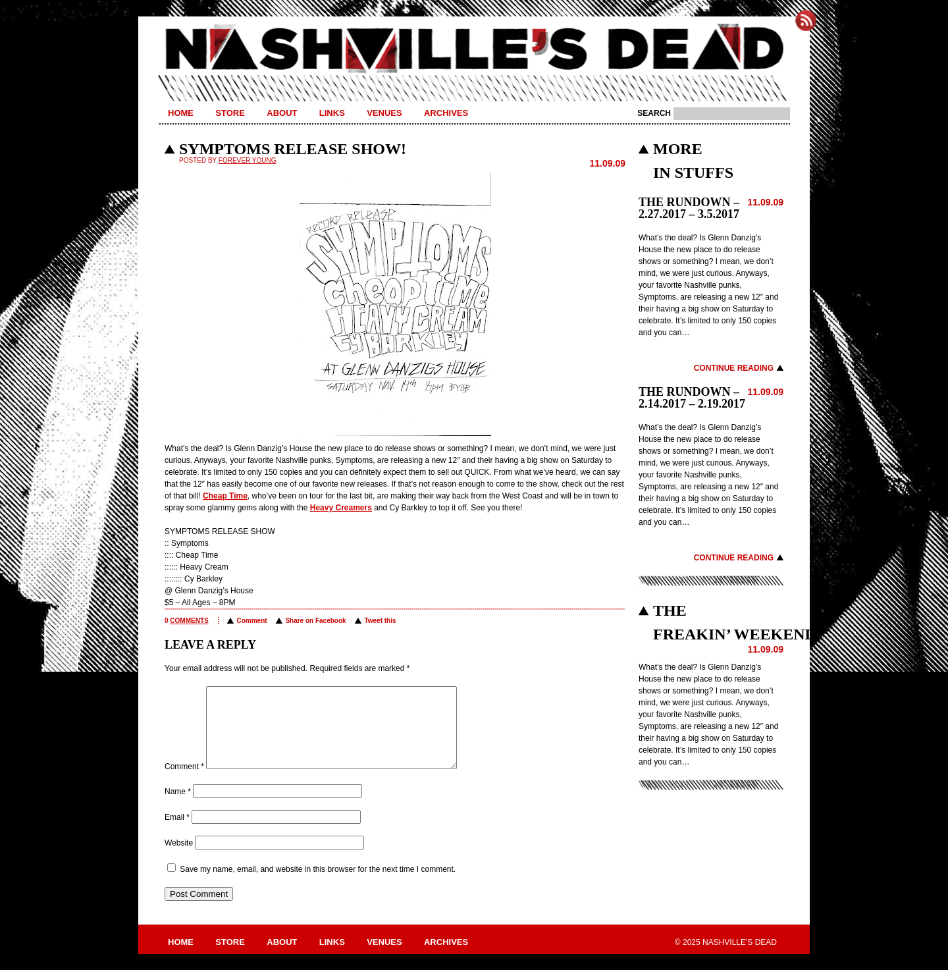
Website (179, 858)
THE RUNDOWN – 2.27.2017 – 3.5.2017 (689, 208)
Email (177, 833)
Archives (446, 113)
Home (181, 113)
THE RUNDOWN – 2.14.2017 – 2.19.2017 (692, 397)
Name (178, 807)
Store (230, 113)
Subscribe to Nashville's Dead (805, 20)
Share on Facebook (315, 620)
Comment (251, 620)
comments (189, 620)
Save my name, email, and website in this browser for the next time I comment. (318, 885)
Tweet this (380, 620)
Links (332, 113)
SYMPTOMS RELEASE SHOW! (292, 148)
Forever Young (247, 160)
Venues (384, 113)
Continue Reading (734, 368)
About (282, 113)
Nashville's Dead (474, 49)
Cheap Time (225, 495)
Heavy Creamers (341, 507)
